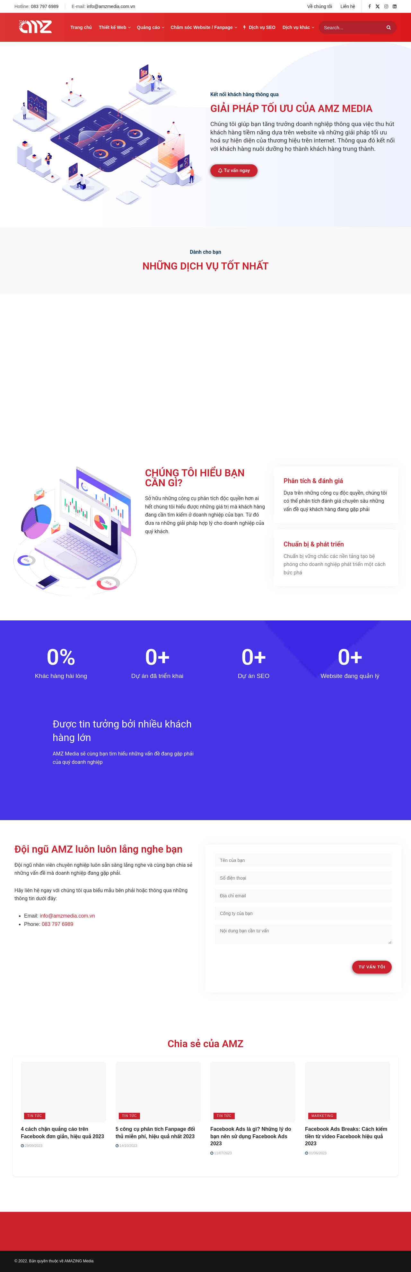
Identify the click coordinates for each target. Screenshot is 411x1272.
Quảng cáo (148, 27)
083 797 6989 (44, 6)
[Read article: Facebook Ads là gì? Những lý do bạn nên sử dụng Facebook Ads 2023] (252, 1092)
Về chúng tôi (319, 6)
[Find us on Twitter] (377, 6)
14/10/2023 (126, 1146)
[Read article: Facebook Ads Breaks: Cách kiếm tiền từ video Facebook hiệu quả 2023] (347, 1092)
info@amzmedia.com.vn (111, 6)
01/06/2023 (316, 1153)
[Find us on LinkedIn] (395, 6)
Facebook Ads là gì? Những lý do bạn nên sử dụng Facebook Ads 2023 (250, 1136)
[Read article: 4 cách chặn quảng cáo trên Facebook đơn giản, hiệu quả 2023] (63, 1092)
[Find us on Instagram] (386, 6)
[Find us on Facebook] (369, 6)
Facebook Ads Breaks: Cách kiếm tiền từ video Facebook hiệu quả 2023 (346, 1136)
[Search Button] (390, 27)
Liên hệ (347, 6)
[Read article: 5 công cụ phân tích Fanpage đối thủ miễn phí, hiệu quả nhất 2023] (158, 1092)
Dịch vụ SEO (259, 27)
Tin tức (34, 1116)
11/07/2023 (221, 1153)
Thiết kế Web (113, 27)
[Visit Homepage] (35, 27)
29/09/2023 (31, 1146)
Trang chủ (81, 27)
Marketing (322, 1116)
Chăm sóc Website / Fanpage (201, 27)
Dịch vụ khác (296, 27)
